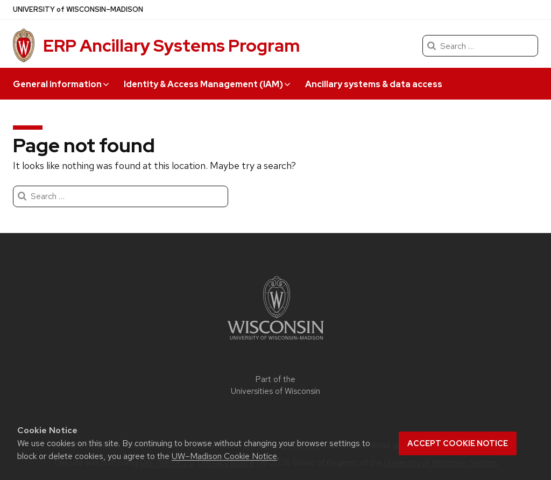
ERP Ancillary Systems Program (171, 45)
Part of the (275, 385)
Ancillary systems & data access (373, 84)
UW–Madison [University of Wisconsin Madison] (78, 9)
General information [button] (61, 84)
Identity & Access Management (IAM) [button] (207, 84)
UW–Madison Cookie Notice (224, 456)
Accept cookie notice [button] (457, 443)
